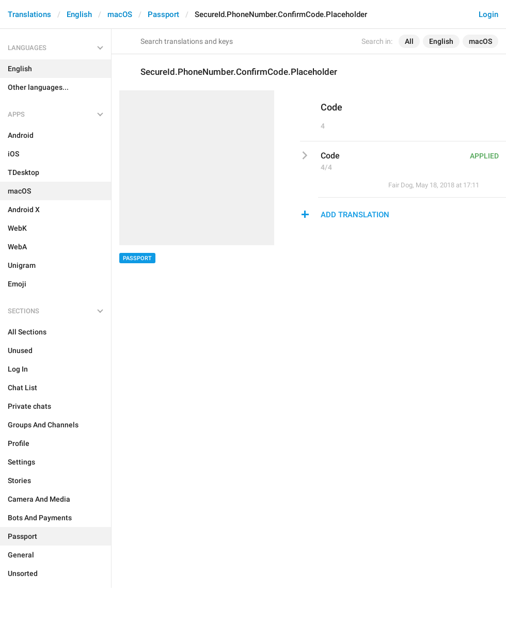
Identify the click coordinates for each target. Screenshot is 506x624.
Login (488, 14)
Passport (163, 14)
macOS (119, 14)
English (79, 14)
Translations (29, 14)
